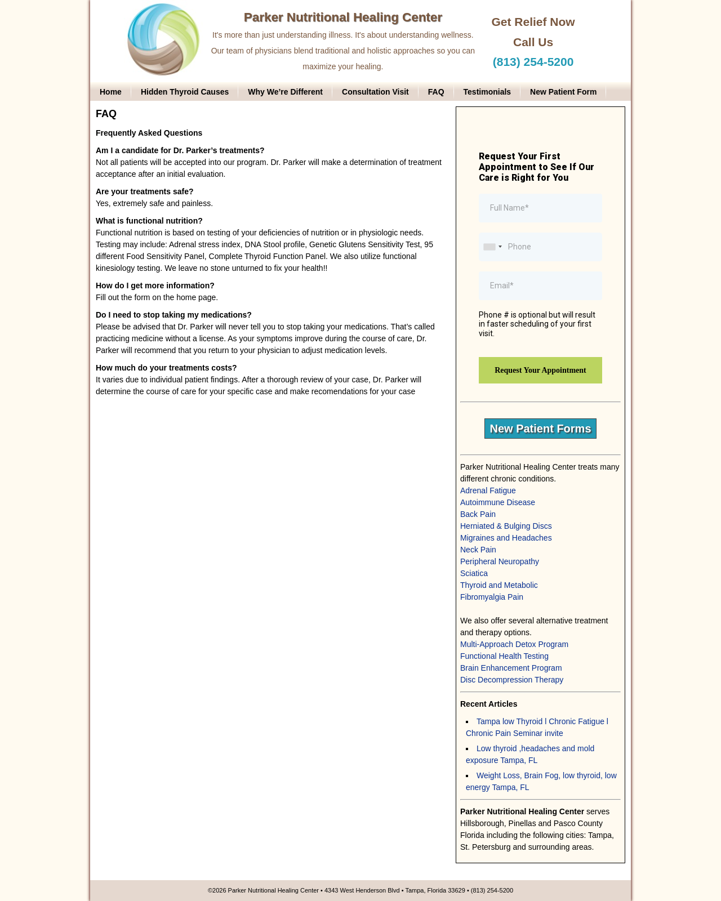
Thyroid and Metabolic (499, 585)
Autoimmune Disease (497, 502)
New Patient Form (563, 91)
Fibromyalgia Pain (491, 596)
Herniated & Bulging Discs (506, 525)
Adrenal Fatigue (488, 490)
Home (111, 91)
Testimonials (487, 91)
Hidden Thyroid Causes (185, 91)
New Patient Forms (540, 428)
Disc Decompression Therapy (511, 679)
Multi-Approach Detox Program (514, 644)
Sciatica (474, 573)
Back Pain (478, 514)
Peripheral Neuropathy (499, 561)
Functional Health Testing (504, 656)
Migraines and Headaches (506, 537)
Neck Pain (478, 549)
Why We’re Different (285, 91)
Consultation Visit (375, 91)
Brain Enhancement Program (511, 667)
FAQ (436, 91)
